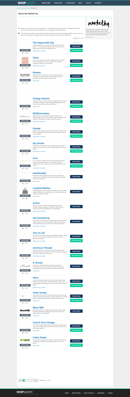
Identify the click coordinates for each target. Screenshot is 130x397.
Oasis (36, 57)
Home (18, 8)
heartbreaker (39, 173)
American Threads (42, 248)
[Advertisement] (50, 22)
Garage (37, 128)
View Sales (76, 50)
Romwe (37, 72)
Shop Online (76, 46)
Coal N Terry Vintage (44, 322)
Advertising (100, 393)
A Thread (37, 263)
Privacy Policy (76, 393)
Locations (43, 51)
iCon (35, 158)
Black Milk (38, 307)
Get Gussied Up (41, 218)
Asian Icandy (40, 292)
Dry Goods (38, 143)
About (67, 393)
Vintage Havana (41, 98)
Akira (35, 277)
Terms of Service (89, 393)
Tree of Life (39, 233)
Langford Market (41, 188)
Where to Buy (58, 3)
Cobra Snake (40, 337)
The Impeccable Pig (43, 42)
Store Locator (70, 3)
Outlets (88, 3)
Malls (80, 3)
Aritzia (36, 203)
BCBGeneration (41, 113)
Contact (110, 393)
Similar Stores (46, 3)
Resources (98, 3)
